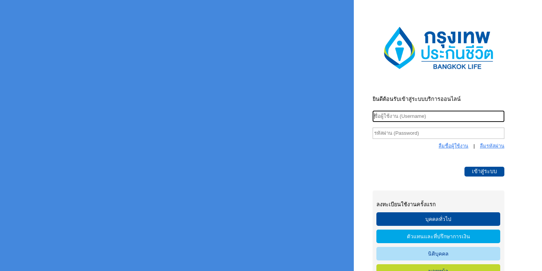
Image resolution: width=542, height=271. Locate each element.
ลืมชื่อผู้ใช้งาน (453, 146)
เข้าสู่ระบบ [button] (484, 171)
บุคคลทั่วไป (438, 219)
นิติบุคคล (438, 254)
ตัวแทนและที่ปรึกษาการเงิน (438, 236)
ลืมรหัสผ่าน (492, 146)
